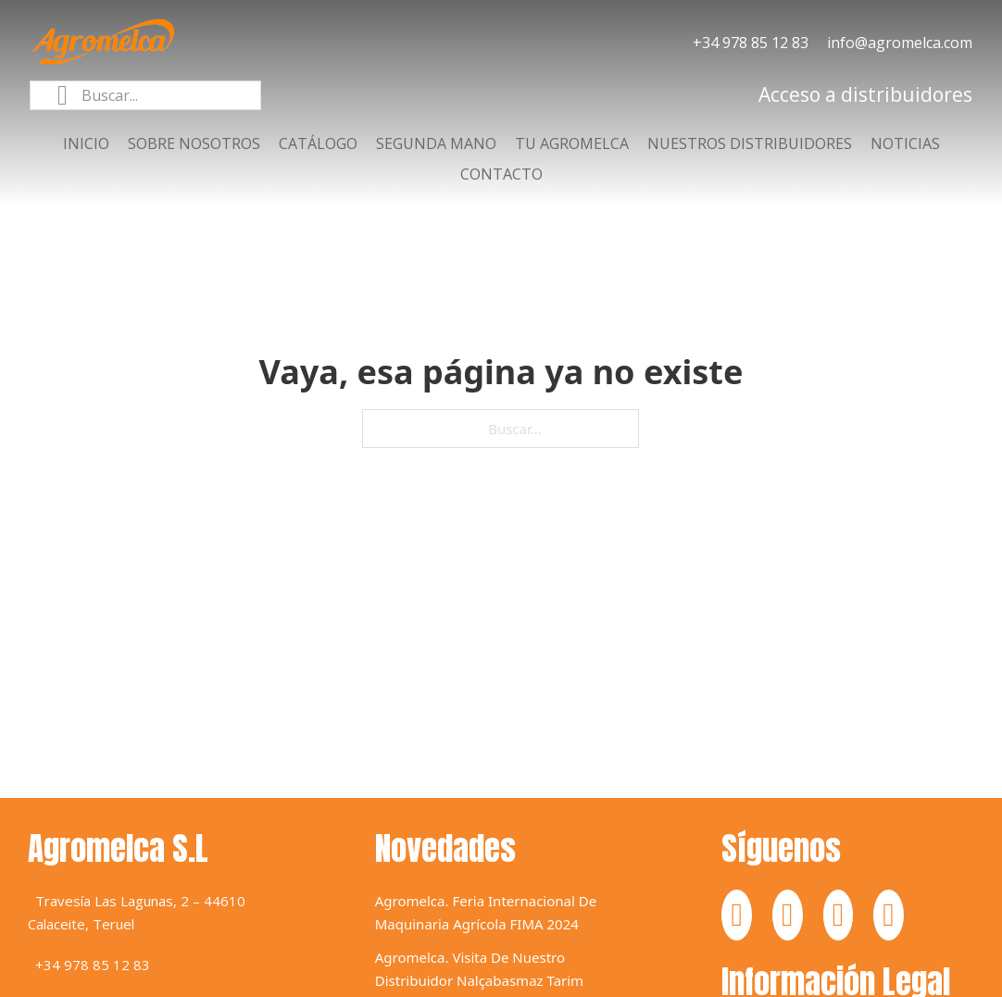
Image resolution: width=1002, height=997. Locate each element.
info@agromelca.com (899, 42)
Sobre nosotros (194, 143)
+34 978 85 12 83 (750, 42)
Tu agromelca (572, 143)
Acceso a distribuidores (865, 94)
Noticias (905, 143)
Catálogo (318, 143)
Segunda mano (436, 143)
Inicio (86, 143)
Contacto (501, 174)
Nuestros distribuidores (749, 143)
